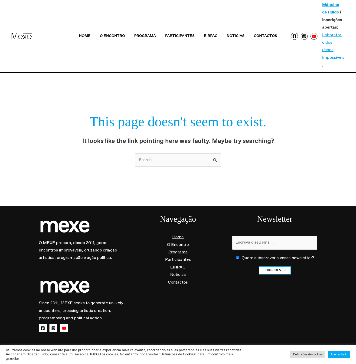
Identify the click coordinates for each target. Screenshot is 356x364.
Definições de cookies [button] (308, 355)
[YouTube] (307, 28)
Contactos (259, 28)
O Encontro (116, 28)
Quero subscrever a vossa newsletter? (278, 243)
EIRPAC (209, 28)
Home (90, 28)
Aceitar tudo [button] (338, 355)
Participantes (180, 28)
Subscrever (275, 256)
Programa (147, 28)
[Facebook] (287, 28)
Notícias (232, 28)
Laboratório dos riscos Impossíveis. (327, 42)
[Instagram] (297, 28)
